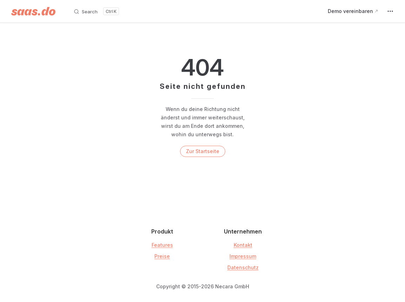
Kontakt (243, 245)
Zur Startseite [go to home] (202, 151)
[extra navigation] (390, 11)
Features (162, 245)
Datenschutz (243, 267)
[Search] (96, 11)
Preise (162, 256)
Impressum (243, 256)
